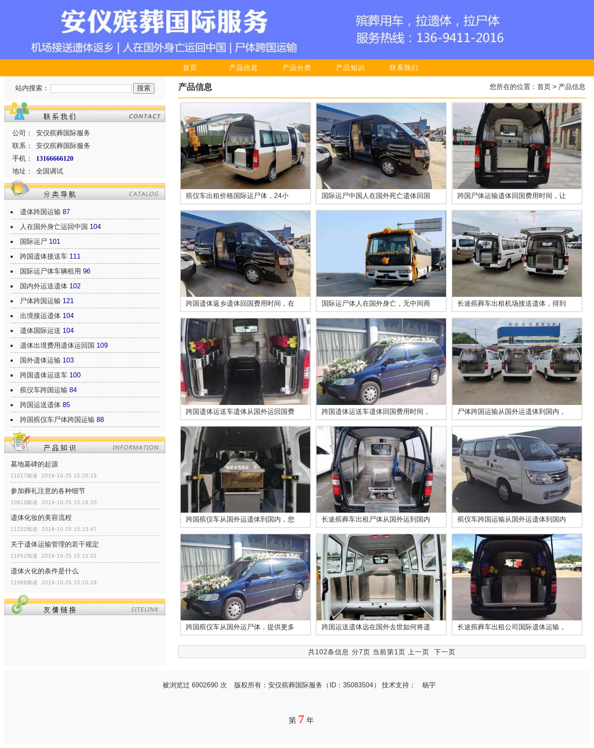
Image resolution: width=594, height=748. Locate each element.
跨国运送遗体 (40, 404)
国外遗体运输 (40, 360)
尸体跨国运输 (40, 300)
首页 (190, 67)
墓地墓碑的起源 (34, 464)
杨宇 (429, 685)
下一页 (445, 652)
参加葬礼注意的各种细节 (48, 490)
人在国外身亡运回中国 (54, 226)
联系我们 (403, 67)
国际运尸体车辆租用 (50, 271)
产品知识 (350, 67)
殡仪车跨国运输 (43, 390)
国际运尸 (33, 241)
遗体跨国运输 (40, 211)
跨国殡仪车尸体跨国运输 (57, 419)
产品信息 (243, 67)
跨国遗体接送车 (43, 256)
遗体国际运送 (40, 330)
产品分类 (297, 67)
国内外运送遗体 (43, 286)
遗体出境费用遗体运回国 (57, 345)
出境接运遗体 (40, 315)
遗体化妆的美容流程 (41, 517)
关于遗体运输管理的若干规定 (55, 544)
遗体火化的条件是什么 (44, 571)
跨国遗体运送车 (43, 375)
